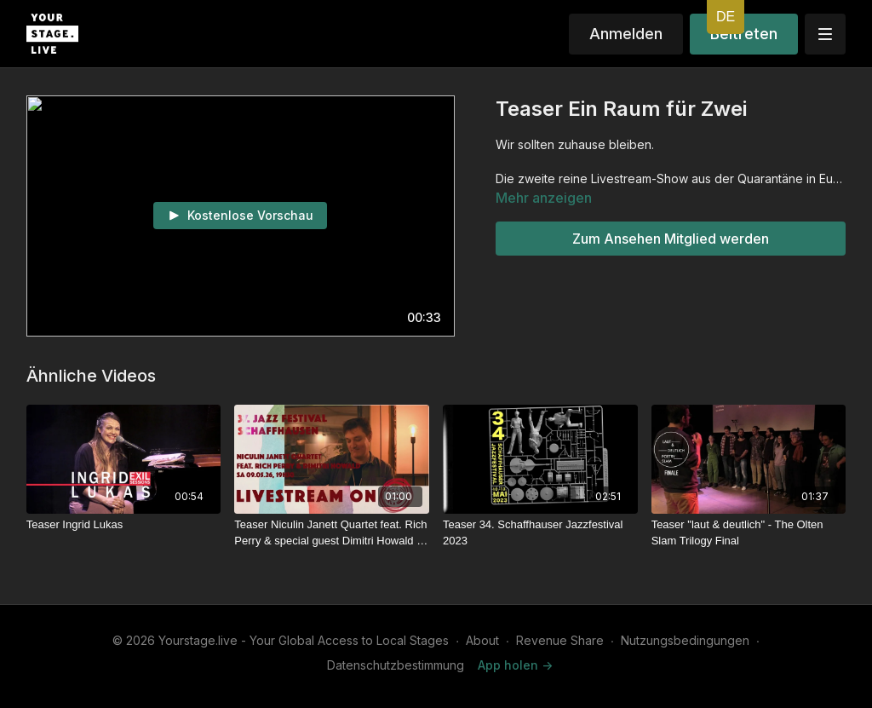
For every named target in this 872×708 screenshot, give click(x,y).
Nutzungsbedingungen (685, 640)
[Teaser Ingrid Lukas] (123, 524)
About (482, 640)
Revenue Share (560, 640)
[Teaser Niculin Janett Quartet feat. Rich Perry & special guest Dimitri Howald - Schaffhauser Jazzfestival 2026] (331, 533)
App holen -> (515, 665)
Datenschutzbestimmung (395, 665)
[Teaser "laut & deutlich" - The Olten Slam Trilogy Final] (748, 533)
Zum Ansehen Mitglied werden (670, 238)
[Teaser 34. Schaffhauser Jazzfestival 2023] (540, 533)
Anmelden (626, 34)
